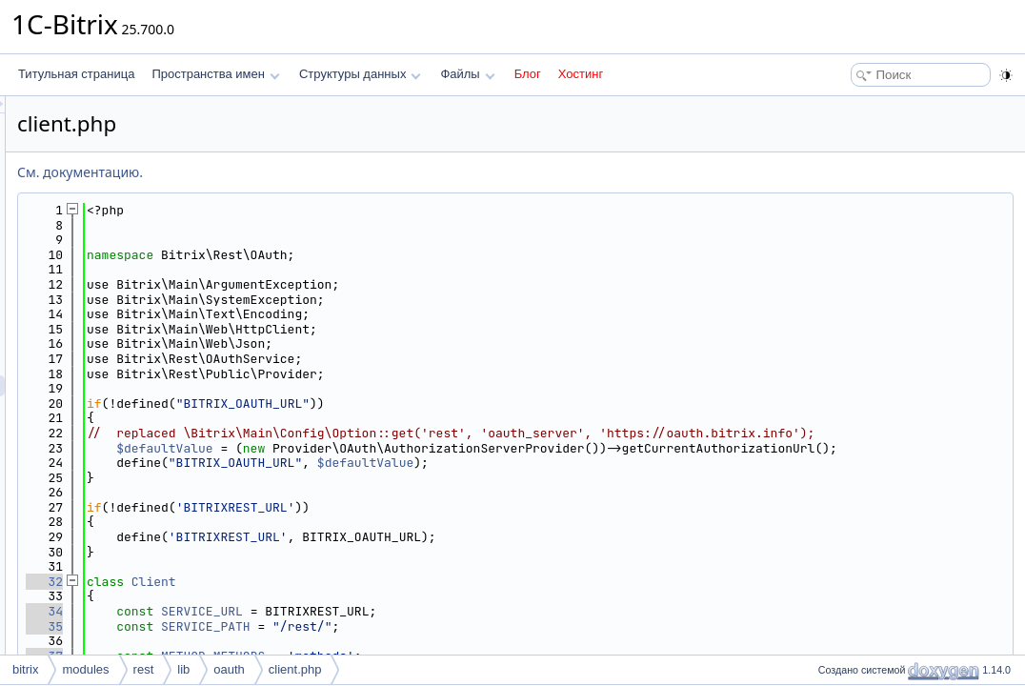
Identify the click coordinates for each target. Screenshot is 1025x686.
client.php (295, 669)
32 (282, 611)
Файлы (467, 74)
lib (183, 669)
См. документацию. (318, 172)
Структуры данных (360, 74)
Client (392, 611)
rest (143, 669)
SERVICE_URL (440, 641)
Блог (527, 74)
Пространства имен (215, 74)
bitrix (25, 669)
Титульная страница (76, 74)
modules (85, 669)
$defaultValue (402, 462)
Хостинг (580, 74)
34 (282, 641)
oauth (229, 669)
